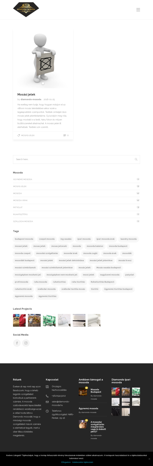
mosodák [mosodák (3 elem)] (127, 253)
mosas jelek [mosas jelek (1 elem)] (39, 246)
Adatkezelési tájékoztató (82, 462)
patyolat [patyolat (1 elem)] (129, 275)
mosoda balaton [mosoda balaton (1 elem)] (95, 246)
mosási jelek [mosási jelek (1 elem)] (46, 260)
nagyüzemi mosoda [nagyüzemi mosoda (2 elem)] (109, 275)
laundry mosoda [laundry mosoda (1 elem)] (129, 239)
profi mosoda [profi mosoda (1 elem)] (21, 282)
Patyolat (17, 207)
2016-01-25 (49, 99)
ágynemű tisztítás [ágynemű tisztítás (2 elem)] (47, 296)
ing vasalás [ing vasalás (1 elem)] (66, 239)
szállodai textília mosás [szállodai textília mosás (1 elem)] (73, 289)
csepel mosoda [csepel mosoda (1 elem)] (47, 239)
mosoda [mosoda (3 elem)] (77, 246)
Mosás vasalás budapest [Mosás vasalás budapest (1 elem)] (109, 267)
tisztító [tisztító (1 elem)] (94, 289)
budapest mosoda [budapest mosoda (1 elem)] (24, 239)
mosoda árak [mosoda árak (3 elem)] (109, 253)
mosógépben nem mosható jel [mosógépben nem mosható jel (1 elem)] (62, 275)
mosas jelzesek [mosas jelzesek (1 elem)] (59, 246)
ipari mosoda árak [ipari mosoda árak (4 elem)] (106, 239)
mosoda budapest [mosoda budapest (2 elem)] (118, 246)
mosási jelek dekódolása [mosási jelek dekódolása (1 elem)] (71, 260)
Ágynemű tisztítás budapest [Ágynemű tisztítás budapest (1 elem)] (118, 289)
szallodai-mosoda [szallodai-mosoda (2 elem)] (47, 289)
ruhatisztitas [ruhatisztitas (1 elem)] (59, 282)
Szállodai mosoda (23, 221)
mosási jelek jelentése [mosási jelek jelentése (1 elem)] (101, 260)
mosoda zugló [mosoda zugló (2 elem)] (90, 253)
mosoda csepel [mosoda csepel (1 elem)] (22, 253)
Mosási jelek (28, 135)
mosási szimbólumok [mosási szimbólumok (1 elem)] (25, 267)
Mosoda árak (20, 200)
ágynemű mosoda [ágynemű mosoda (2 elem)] (24, 296)
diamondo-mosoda (31, 99)
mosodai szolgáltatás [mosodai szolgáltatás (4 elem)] (47, 253)
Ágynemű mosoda (22, 179)
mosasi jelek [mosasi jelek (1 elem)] (21, 246)
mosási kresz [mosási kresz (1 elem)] (124, 260)
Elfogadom (66, 462)
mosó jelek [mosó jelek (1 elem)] (88, 275)
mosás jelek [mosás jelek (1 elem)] (85, 267)
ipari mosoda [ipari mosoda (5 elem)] (84, 239)
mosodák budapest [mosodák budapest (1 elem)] (24, 260)
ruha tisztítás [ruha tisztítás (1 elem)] (78, 282)
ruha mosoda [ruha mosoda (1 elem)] (40, 282)
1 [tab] (43, 83)
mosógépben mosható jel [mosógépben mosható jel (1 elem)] (28, 275)
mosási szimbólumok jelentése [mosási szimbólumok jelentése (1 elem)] (57, 267)
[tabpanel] (43, 58)
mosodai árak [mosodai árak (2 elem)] (70, 253)
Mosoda (17, 193)
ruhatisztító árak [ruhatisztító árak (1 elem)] (23, 289)
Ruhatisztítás (20, 214)
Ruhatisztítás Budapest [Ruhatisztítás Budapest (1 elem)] (102, 282)
